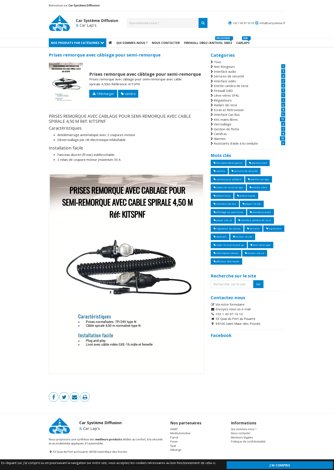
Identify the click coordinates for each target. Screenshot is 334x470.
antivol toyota (246, 195)
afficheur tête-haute (226, 261)
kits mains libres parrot (228, 162)
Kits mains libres (226, 119)
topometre (273, 228)
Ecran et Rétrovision (229, 110)
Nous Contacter (166, 43)
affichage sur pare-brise (228, 212)
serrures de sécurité (245, 171)
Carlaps (243, 43)
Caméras (220, 134)
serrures (253, 228)
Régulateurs (223, 100)
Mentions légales (242, 437)
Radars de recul (225, 105)
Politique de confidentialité (248, 441)
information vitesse (226, 253)
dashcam (220, 236)
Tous (217, 62)
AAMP (174, 429)
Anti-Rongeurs (224, 66)
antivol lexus (222, 195)
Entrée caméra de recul (231, 86)
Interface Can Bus (227, 114)
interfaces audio (260, 212)
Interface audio (225, 71)
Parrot (174, 437)
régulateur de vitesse (227, 228)
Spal (173, 446)
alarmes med (258, 162)
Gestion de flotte (226, 129)
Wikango (175, 450)
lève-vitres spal (260, 245)
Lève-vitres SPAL (226, 95)
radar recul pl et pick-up (229, 245)
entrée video (258, 187)
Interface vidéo (225, 81)
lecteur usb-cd (254, 253)
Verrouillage (222, 124)
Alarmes (220, 138)
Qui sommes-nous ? (132, 43)
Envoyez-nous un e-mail (233, 309)
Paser (174, 441)
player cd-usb (252, 203)
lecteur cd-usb (242, 236)
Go (258, 284)
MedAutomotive (180, 433)
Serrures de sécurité (229, 76)
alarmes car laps (258, 179)
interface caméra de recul (254, 220)
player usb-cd (223, 220)
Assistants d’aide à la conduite (236, 143)
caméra (128, 93)
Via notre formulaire (230, 304)
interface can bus (225, 203)
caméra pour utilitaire (227, 179)
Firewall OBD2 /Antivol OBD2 (208, 43)
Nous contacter (240, 433)
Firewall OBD (223, 90)
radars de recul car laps (228, 187)
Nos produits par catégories (77, 43)
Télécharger (103, 93)
